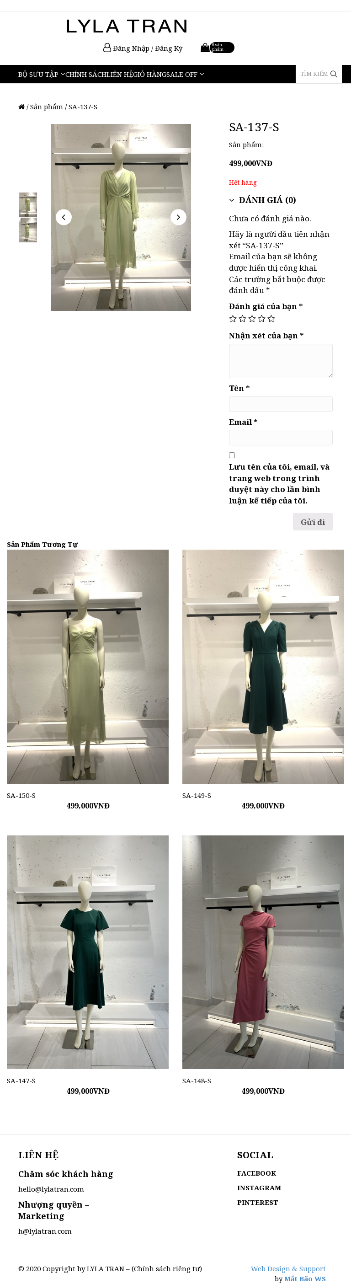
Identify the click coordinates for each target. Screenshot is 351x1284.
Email (243, 422)
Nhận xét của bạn (266, 335)
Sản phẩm (46, 106)
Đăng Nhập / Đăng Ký (142, 48)
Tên (239, 388)
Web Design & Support (288, 1268)
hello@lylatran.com (51, 1188)
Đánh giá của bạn (266, 306)
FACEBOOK (256, 1172)
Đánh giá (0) (262, 199)
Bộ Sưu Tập (38, 74)
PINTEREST (257, 1202)
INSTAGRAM (259, 1187)
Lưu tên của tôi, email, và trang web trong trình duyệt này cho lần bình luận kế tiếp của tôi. (279, 483)
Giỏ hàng (149, 74)
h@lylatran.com (45, 1231)
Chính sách (85, 74)
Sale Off (181, 74)
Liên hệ (119, 74)
